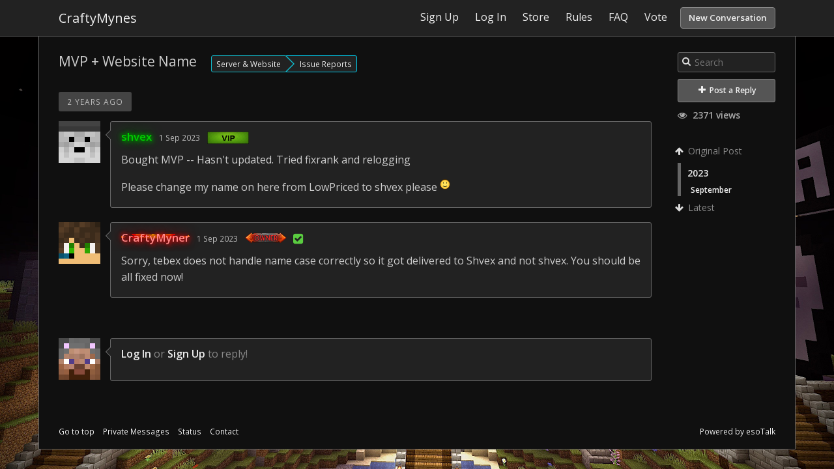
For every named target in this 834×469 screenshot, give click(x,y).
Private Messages (136, 431)
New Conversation (728, 17)
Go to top (76, 431)
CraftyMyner (155, 237)
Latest (696, 207)
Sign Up (186, 354)
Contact (224, 431)
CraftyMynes (98, 18)
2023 (697, 173)
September (711, 189)
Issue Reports (326, 64)
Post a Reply (727, 90)
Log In (136, 354)
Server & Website (248, 64)
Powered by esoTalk (737, 431)
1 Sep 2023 (179, 137)
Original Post (710, 151)
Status (189, 431)
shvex (136, 136)
